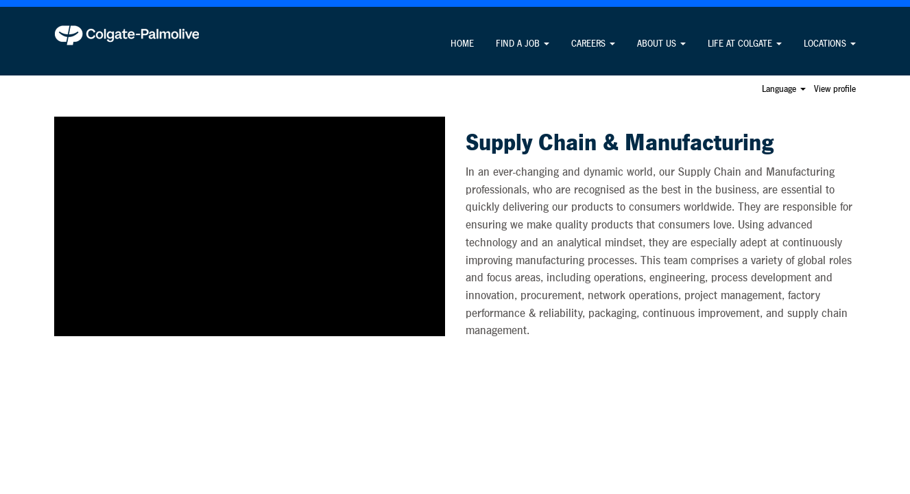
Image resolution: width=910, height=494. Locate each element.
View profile (835, 89)
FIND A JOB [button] (522, 44)
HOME (462, 44)
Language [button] (784, 89)
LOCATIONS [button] (830, 44)
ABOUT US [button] (661, 44)
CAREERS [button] (593, 44)
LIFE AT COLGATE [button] (745, 44)
